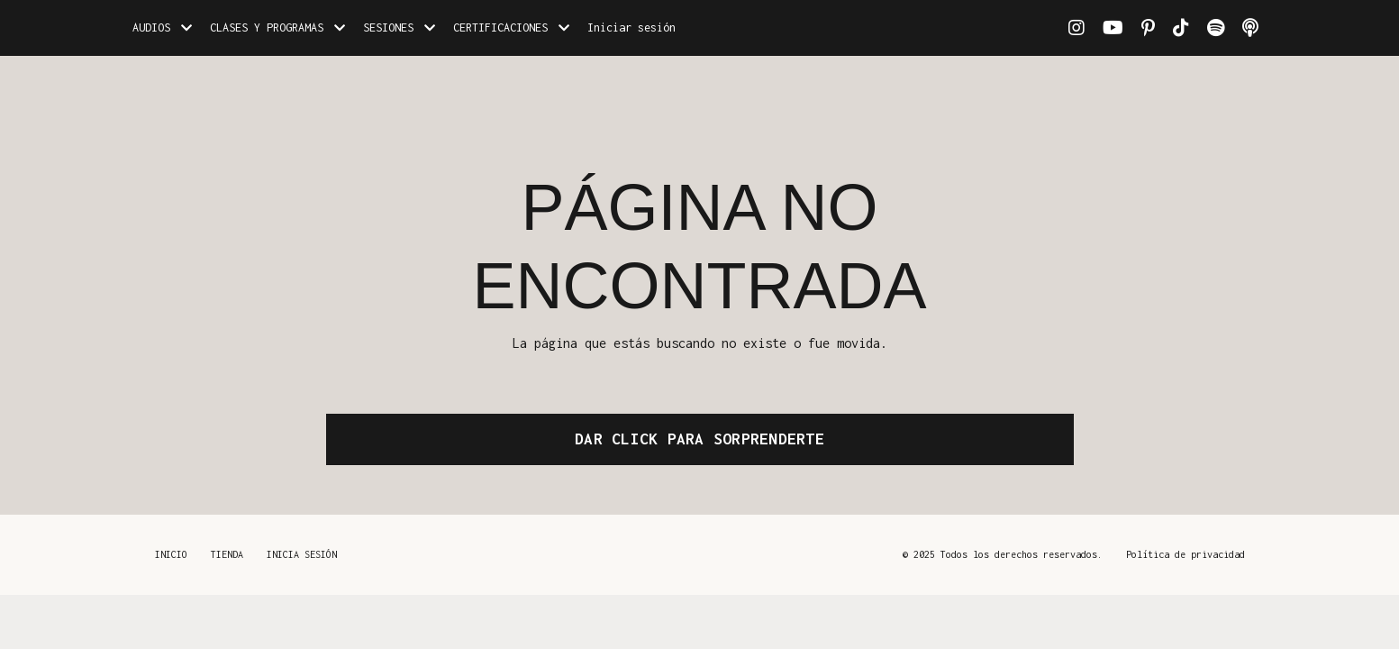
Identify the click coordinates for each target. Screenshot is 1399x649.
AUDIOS (162, 27)
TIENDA (227, 554)
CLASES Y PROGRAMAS (277, 27)
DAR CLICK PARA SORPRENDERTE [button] (699, 439)
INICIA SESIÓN (302, 554)
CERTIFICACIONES (511, 27)
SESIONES (399, 27)
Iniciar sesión (631, 27)
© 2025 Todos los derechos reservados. (1003, 554)
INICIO (171, 554)
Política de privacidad (1185, 554)
